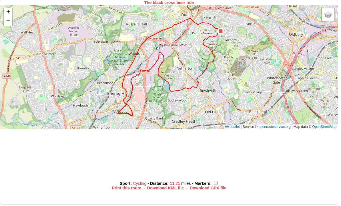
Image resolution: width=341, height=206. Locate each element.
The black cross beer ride (169, 2)
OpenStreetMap (324, 127)
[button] (221, 31)
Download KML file (165, 188)
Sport (125, 183)
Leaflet (232, 127)
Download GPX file (208, 188)
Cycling (140, 183)
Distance (158, 183)
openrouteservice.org (274, 127)
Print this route (126, 188)
